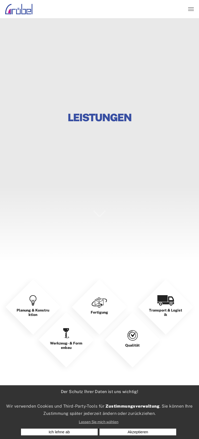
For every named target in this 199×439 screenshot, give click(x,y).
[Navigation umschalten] (191, 9)
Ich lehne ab (59, 432)
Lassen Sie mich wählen (98, 422)
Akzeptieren (137, 432)
